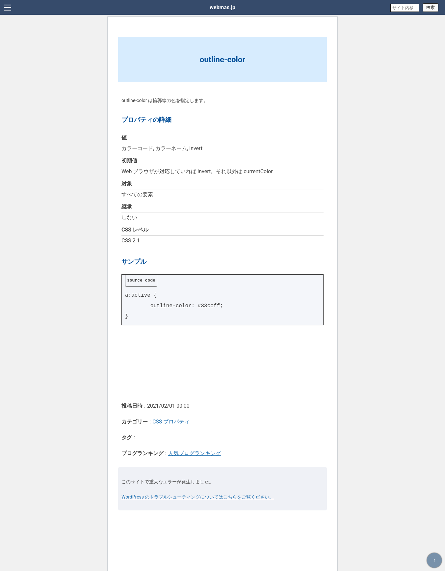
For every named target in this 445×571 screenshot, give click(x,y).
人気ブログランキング (194, 453)
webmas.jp (222, 7)
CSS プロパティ (171, 422)
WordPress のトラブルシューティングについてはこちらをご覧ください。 (197, 497)
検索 (430, 7)
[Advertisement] (222, 363)
